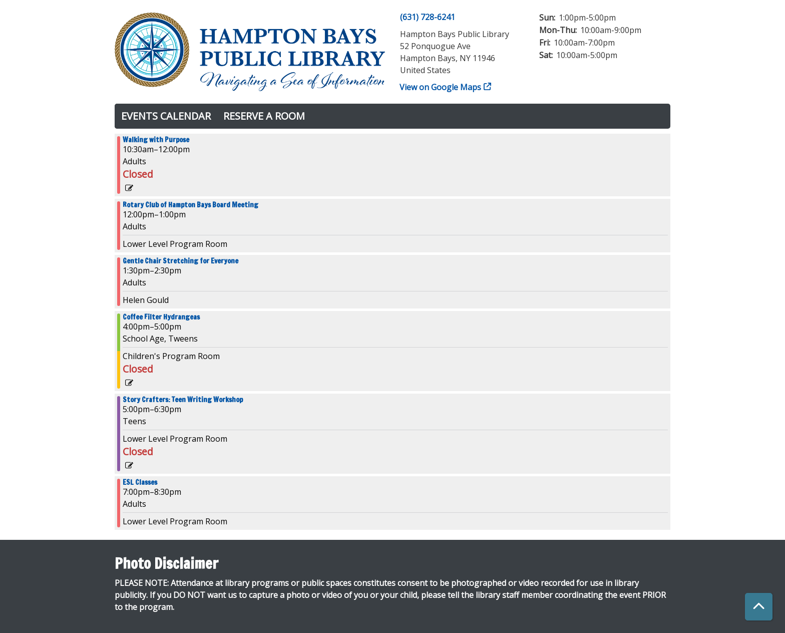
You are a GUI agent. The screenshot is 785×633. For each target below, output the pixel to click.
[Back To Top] (758, 606)
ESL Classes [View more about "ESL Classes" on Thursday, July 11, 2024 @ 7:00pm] (140, 482)
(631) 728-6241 (427, 17)
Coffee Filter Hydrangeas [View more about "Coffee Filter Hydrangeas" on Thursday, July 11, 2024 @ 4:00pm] (161, 317)
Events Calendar (166, 116)
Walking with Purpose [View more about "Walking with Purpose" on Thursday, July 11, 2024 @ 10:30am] (156, 139)
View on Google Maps (440, 87)
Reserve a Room (264, 116)
